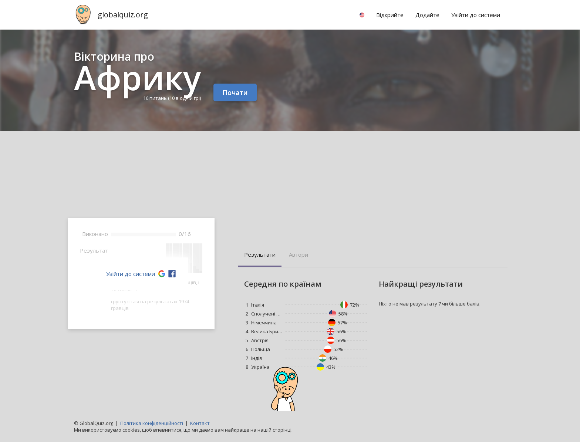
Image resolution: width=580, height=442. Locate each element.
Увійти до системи (130, 273)
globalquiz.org (123, 15)
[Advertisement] (290, 186)
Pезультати (260, 254)
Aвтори (298, 254)
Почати (235, 92)
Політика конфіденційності (151, 423)
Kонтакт (200, 423)
